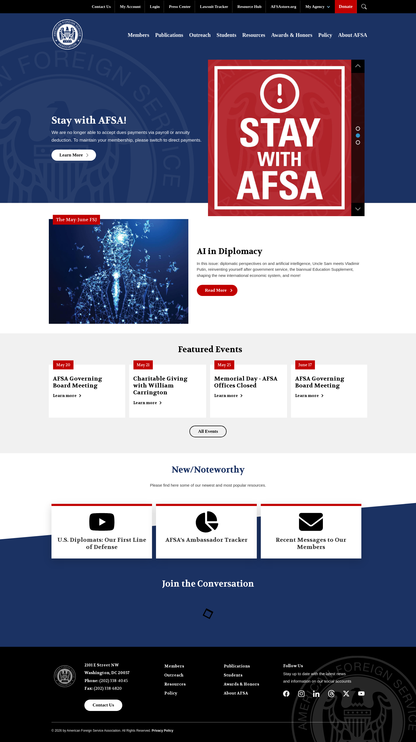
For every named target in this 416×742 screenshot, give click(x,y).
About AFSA (352, 35)
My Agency (314, 7)
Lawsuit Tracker (214, 7)
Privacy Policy (162, 730)
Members (138, 35)
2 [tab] (358, 135)
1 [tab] (358, 128)
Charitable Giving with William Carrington (160, 385)
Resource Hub (249, 7)
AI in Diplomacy (229, 251)
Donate (346, 6)
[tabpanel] (208, 136)
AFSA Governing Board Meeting (77, 382)
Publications (169, 35)
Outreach (200, 35)
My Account (130, 7)
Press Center (180, 7)
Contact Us (101, 7)
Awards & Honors (291, 35)
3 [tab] (358, 142)
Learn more (65, 395)
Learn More (74, 155)
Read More (216, 290)
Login (155, 7)
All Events (208, 431)
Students (226, 35)
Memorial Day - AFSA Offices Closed (246, 382)
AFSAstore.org (283, 7)
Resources (253, 35)
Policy (325, 35)
